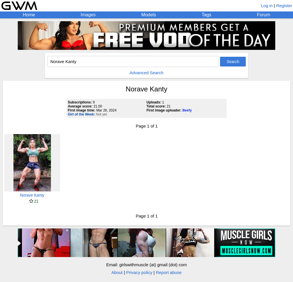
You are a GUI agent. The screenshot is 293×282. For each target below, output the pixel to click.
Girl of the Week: (81, 114)
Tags (206, 14)
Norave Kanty (32, 195)
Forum (263, 14)
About (116, 272)
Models (148, 14)
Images (88, 14)
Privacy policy (139, 272)
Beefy (187, 110)
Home (29, 14)
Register (284, 5)
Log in (267, 5)
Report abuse (169, 272)
